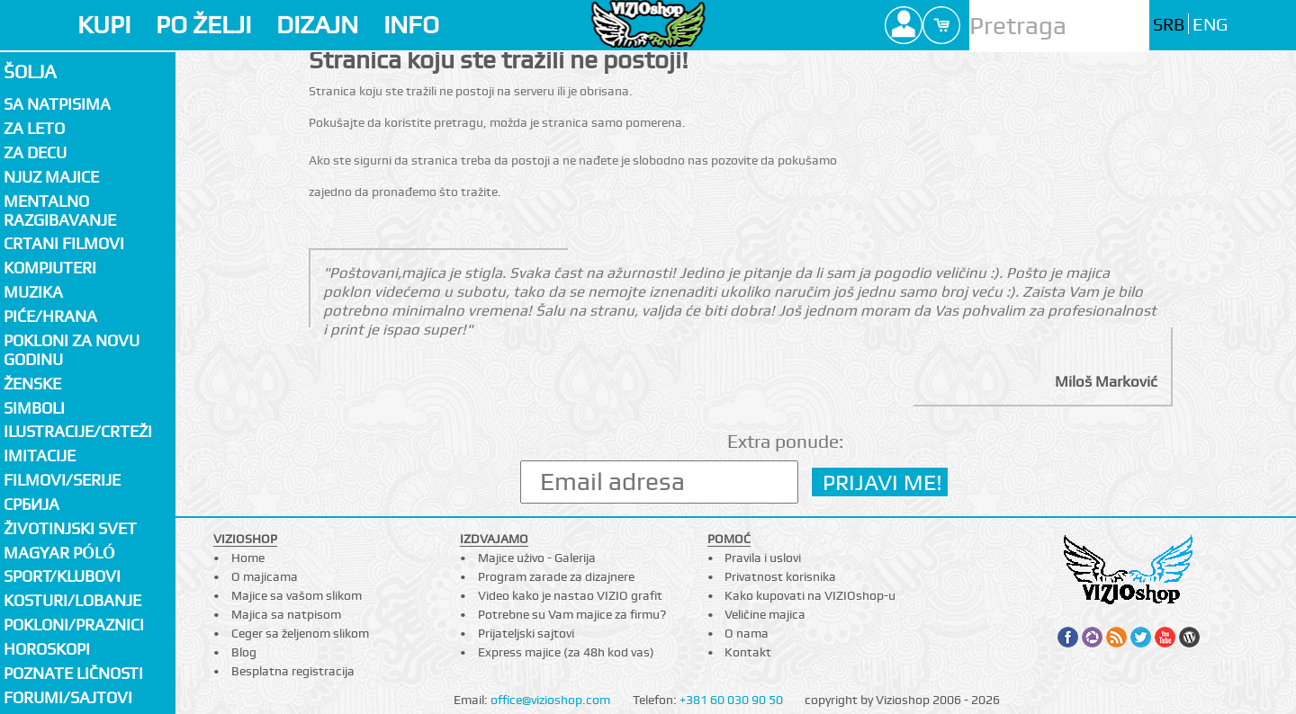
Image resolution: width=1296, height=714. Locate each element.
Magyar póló (59, 552)
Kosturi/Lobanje (72, 600)
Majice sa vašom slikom (296, 595)
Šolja (30, 71)
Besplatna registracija (293, 671)
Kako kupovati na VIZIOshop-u (810, 595)
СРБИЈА (31, 504)
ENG (1210, 24)
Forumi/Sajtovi (68, 697)
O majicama (264, 576)
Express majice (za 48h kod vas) (566, 652)
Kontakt (747, 652)
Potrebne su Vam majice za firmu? (572, 614)
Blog (243, 652)
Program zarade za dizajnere (556, 576)
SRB (1168, 24)
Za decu (35, 152)
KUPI (103, 25)
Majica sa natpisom (286, 614)
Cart (941, 25)
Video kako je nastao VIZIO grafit (570, 595)
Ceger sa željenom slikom (300, 633)
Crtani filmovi (64, 243)
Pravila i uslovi (762, 557)
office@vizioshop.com (550, 699)
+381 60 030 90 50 (731, 699)
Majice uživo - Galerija (537, 557)
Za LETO (34, 128)
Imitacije (40, 455)
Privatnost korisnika (780, 576)
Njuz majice (51, 176)
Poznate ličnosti (73, 673)
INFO (411, 25)
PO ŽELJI (203, 25)
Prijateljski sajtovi (526, 633)
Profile (903, 25)
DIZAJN (317, 25)
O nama (746, 633)
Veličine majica (765, 614)
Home (248, 557)
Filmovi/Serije (62, 479)
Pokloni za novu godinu (72, 350)
